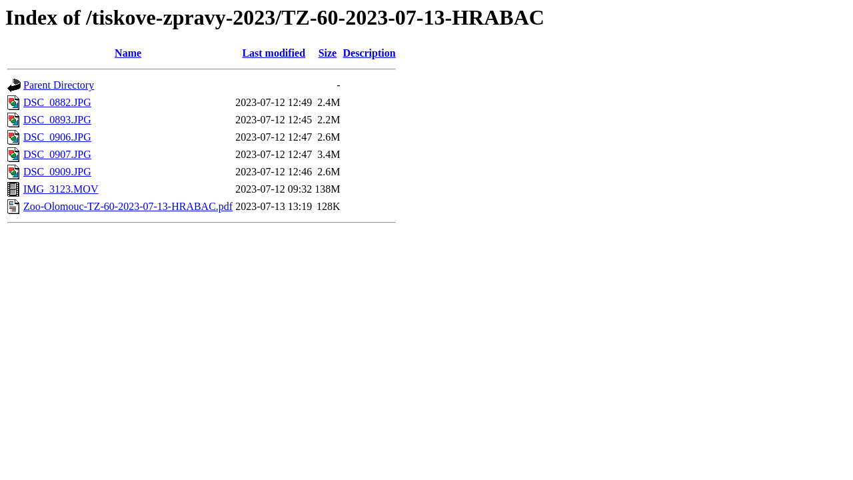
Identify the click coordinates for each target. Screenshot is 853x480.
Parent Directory (58, 85)
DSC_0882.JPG (57, 102)
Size (328, 53)
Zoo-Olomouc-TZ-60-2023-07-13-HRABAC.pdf (128, 206)
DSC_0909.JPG (57, 171)
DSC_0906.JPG (57, 137)
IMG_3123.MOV (60, 189)
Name (128, 53)
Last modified (273, 53)
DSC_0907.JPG (57, 154)
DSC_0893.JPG (57, 119)
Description (369, 53)
